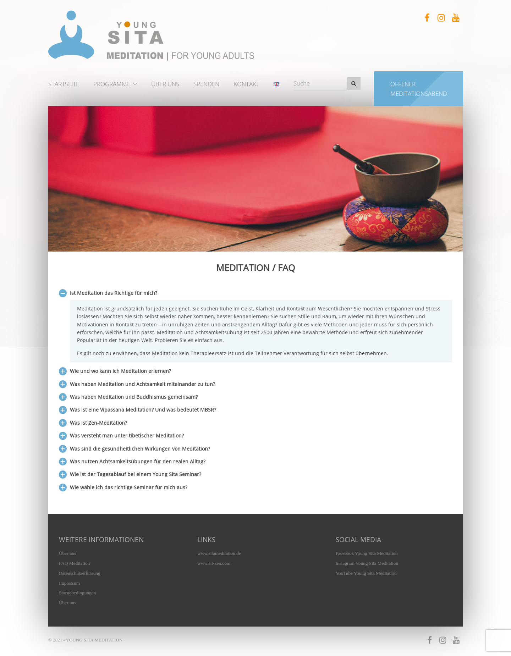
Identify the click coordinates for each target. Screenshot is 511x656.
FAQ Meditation (74, 563)
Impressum (69, 583)
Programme (111, 84)
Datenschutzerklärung (79, 573)
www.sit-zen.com (213, 563)
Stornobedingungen (77, 592)
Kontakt (246, 84)
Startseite (63, 84)
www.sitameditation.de (219, 553)
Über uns (165, 84)
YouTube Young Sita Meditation (366, 573)
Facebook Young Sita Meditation (367, 553)
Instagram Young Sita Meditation (367, 563)
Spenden (206, 84)
